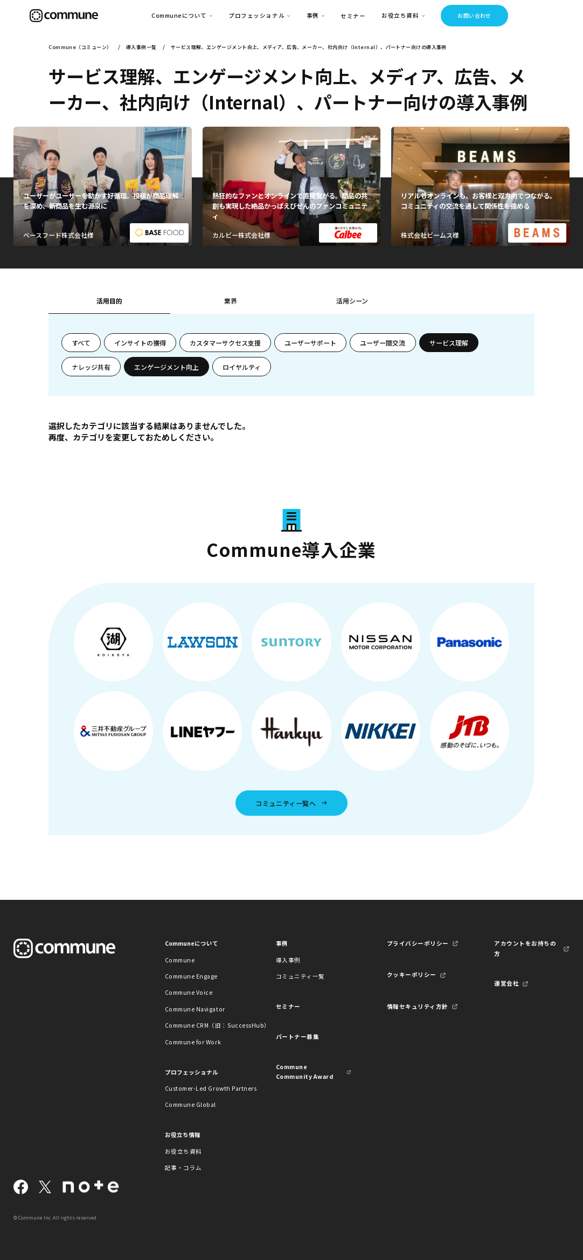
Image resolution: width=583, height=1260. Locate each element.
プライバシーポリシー (418, 943)
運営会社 (506, 983)
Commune (180, 960)
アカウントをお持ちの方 (525, 948)
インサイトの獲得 (140, 342)
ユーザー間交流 (382, 342)
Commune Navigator (195, 1009)
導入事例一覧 (141, 47)
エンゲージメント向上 (166, 366)
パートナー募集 (298, 1036)
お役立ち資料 (183, 1151)
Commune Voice (189, 992)
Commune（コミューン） (80, 47)
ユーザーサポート (310, 342)
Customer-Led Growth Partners (202, 1088)
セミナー (353, 16)
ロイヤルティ (242, 366)
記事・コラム (183, 1167)
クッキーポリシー (411, 974)
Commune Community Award (305, 1071)
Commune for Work (193, 1042)
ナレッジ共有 (91, 366)
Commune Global (190, 1104)
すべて (81, 342)
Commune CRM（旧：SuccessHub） (202, 1025)
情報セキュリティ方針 (417, 1006)
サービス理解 (448, 342)
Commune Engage (191, 976)
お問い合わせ (474, 15)
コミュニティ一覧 (300, 976)
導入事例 (288, 960)
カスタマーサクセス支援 (225, 342)
